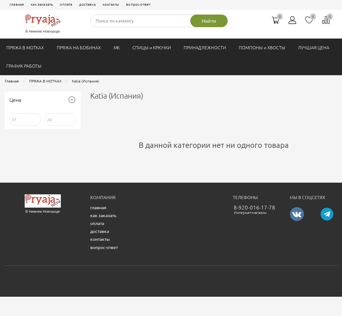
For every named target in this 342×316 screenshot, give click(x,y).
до (49, 119)
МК (117, 47)
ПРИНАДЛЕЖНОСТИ (205, 47)
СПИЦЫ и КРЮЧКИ (151, 47)
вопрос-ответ (138, 4)
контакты (111, 4)
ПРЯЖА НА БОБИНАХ (79, 47)
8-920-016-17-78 (255, 207)
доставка (87, 4)
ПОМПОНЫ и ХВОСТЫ (262, 47)
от (14, 119)
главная (17, 4)
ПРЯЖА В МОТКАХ (25, 47)
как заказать (42, 4)
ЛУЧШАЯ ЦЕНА (313, 47)
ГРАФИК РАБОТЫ (23, 66)
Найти (209, 21)
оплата (66, 4)
